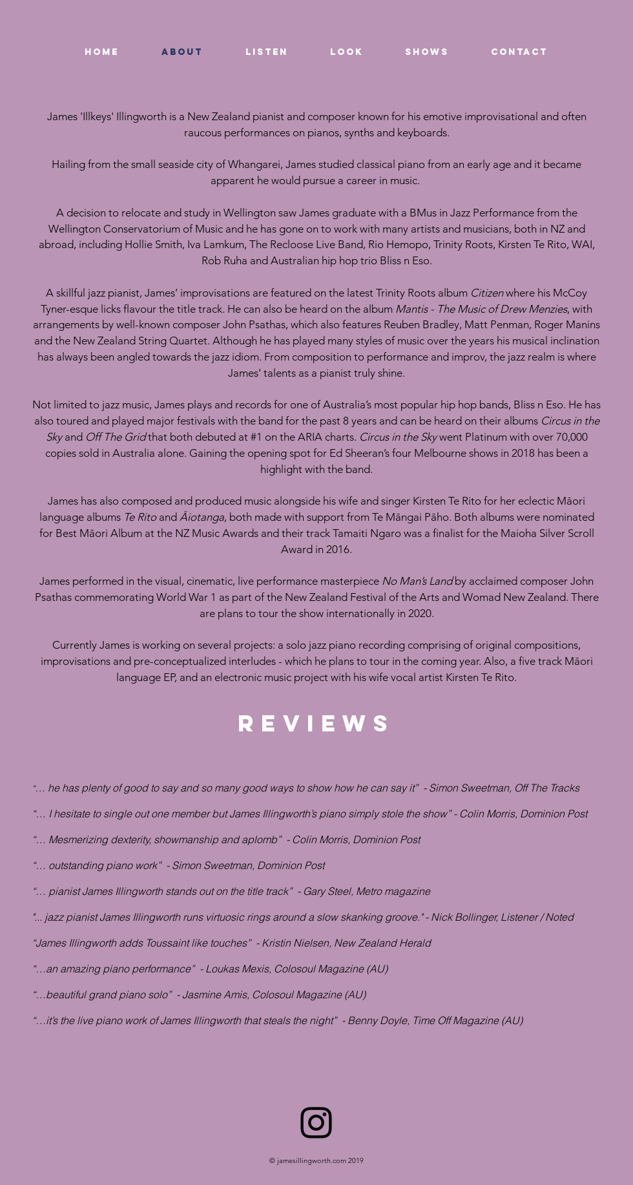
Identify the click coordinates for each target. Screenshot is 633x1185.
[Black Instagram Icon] (316, 1123)
